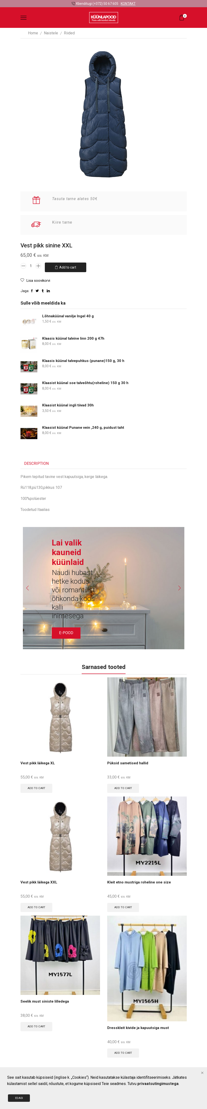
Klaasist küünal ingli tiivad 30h (69, 403)
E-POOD (66, 631)
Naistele (51, 33)
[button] (25, 586)
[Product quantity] (30, 266)
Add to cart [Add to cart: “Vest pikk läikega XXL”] (37, 906)
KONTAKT (128, 4)
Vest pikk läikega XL (38, 761)
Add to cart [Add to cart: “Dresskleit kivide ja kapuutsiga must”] (123, 1052)
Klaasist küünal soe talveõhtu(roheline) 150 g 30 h (87, 381)
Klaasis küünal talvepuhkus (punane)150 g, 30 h (84, 358)
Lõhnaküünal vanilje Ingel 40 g (69, 314)
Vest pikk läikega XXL (40, 881)
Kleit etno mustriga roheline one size (141, 881)
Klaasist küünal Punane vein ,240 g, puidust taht (85, 425)
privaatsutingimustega (158, 1086)
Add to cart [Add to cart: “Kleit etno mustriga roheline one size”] (123, 906)
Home (33, 33)
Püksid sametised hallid (128, 761)
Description (36, 461)
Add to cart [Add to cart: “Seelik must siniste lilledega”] (37, 1026)
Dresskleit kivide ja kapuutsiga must (140, 1027)
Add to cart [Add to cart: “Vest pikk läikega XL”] (37, 786)
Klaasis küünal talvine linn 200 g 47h (74, 336)
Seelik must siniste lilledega (46, 1001)
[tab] (36, 462)
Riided (69, 33)
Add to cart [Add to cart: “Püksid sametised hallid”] (123, 786)
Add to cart (67, 266)
